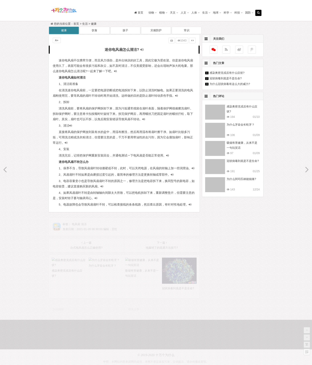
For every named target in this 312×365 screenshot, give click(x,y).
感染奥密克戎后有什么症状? (227, 72)
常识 (186, 30)
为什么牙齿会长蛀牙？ (240, 124)
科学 (226, 12)
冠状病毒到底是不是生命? (226, 78)
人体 (194, 12)
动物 (151, 12)
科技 (237, 12)
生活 (205, 12)
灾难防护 (156, 30)
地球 (215, 12)
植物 (162, 12)
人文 (183, 12)
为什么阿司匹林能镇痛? (241, 179)
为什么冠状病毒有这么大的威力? (230, 84)
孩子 (125, 30)
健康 (94, 23)
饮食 (94, 30)
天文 (173, 12)
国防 (248, 12)
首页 (76, 23)
